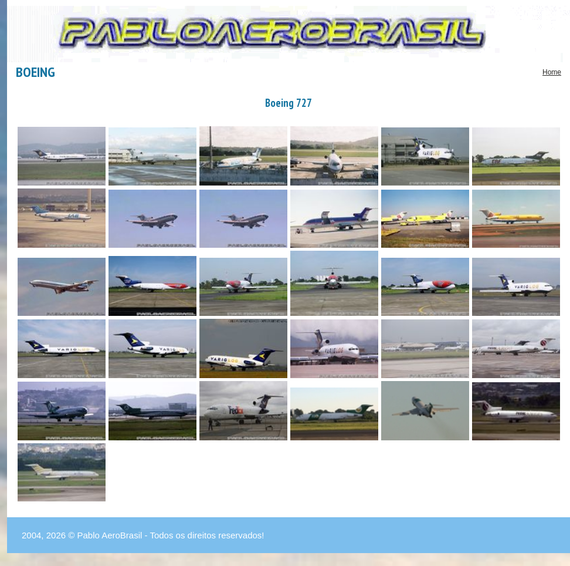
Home (551, 72)
